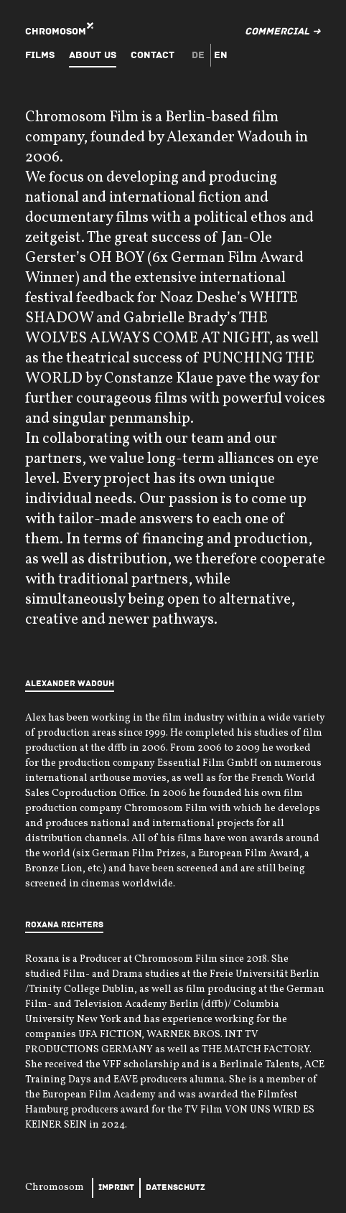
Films (40, 55)
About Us (92, 55)
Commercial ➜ (283, 31)
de (198, 55)
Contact (152, 55)
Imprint (116, 1187)
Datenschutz (175, 1187)
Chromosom (55, 31)
